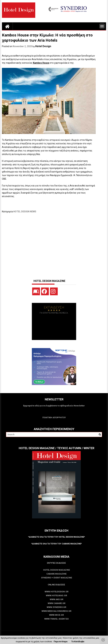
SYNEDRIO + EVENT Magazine (56, 577)
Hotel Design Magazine (56, 570)
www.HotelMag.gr (56, 595)
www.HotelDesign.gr (56, 591)
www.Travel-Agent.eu (56, 619)
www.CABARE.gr (56, 603)
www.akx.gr (56, 599)
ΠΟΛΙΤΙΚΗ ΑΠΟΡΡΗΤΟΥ (54, 417)
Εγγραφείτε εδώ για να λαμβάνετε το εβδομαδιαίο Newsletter (54, 405)
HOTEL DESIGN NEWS (24, 211)
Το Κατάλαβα (77, 641)
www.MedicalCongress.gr (56, 611)
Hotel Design (43, 46)
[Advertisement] (55, 244)
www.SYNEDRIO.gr (56, 607)
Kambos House (41, 63)
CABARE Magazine (56, 574)
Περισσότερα (60, 641)
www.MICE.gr (56, 615)
